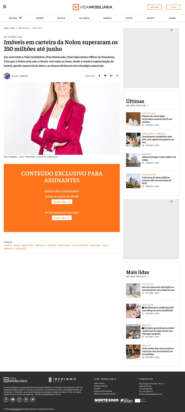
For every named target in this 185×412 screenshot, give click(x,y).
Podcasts (151, 18)
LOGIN (173, 7)
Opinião (39, 18)
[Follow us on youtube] (12, 399)
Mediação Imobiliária (58, 245)
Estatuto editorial (101, 386)
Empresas (107, 18)
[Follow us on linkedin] (26, 399)
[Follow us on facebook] (6, 399)
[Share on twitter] (105, 76)
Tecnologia (20, 248)
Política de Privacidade (103, 391)
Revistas (61, 18)
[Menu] (4, 6)
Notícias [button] (15, 19)
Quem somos (99, 383)
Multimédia (84, 18)
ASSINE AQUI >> (62, 202)
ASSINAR (155, 7)
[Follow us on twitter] (32, 399)
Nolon (16, 245)
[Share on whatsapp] (117, 76)
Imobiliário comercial (33, 245)
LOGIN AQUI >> (61, 218)
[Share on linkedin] (111, 76)
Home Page (9, 28)
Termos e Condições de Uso (105, 394)
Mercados (37, 28)
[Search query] (21, 7)
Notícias (24, 28)
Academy (172, 18)
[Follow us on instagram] (19, 399)
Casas (105, 245)
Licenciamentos (80, 245)
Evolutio (51, 409)
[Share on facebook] (99, 76)
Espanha (8, 245)
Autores (97, 389)
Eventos (129, 18)
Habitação (95, 245)
